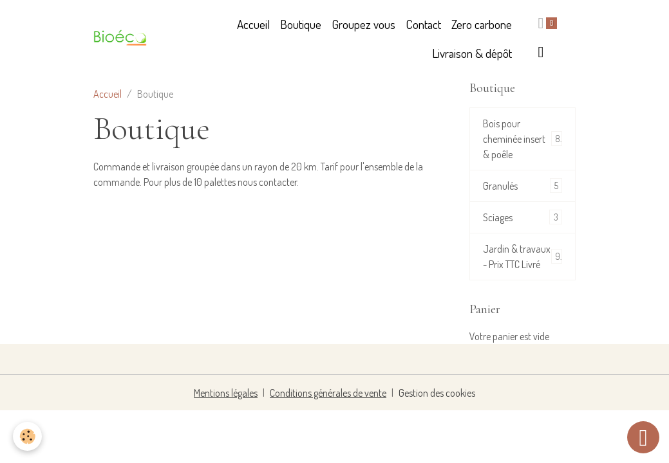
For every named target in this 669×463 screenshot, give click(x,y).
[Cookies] (27, 436)
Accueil (253, 24)
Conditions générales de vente (328, 392)
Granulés (522, 185)
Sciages (522, 217)
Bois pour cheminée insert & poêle (522, 139)
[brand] (121, 39)
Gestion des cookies (437, 392)
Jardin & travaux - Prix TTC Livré (522, 256)
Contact (423, 24)
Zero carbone (481, 24)
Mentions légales (226, 392)
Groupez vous (363, 24)
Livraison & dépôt (472, 53)
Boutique (300, 24)
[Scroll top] (643, 437)
